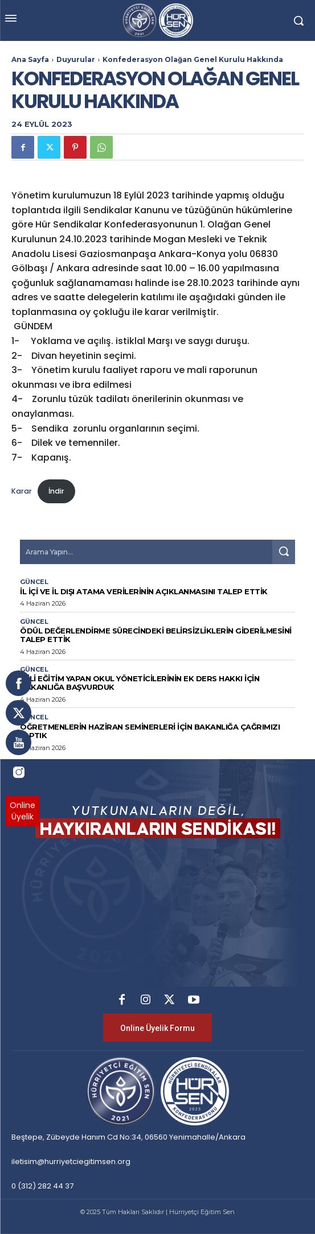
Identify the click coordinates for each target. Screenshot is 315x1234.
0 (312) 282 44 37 (42, 1186)
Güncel (34, 582)
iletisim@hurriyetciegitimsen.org (70, 1161)
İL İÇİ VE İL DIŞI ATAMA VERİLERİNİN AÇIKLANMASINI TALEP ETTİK (144, 591)
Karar (21, 491)
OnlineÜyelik (22, 811)
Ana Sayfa (30, 59)
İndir (56, 491)
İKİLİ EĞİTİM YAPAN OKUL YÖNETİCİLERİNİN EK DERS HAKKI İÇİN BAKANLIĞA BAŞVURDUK (139, 682)
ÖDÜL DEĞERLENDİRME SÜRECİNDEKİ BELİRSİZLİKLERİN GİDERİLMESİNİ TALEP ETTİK (156, 635)
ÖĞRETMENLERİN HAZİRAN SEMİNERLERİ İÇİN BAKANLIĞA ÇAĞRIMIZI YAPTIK (150, 731)
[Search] (283, 552)
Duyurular (75, 59)
